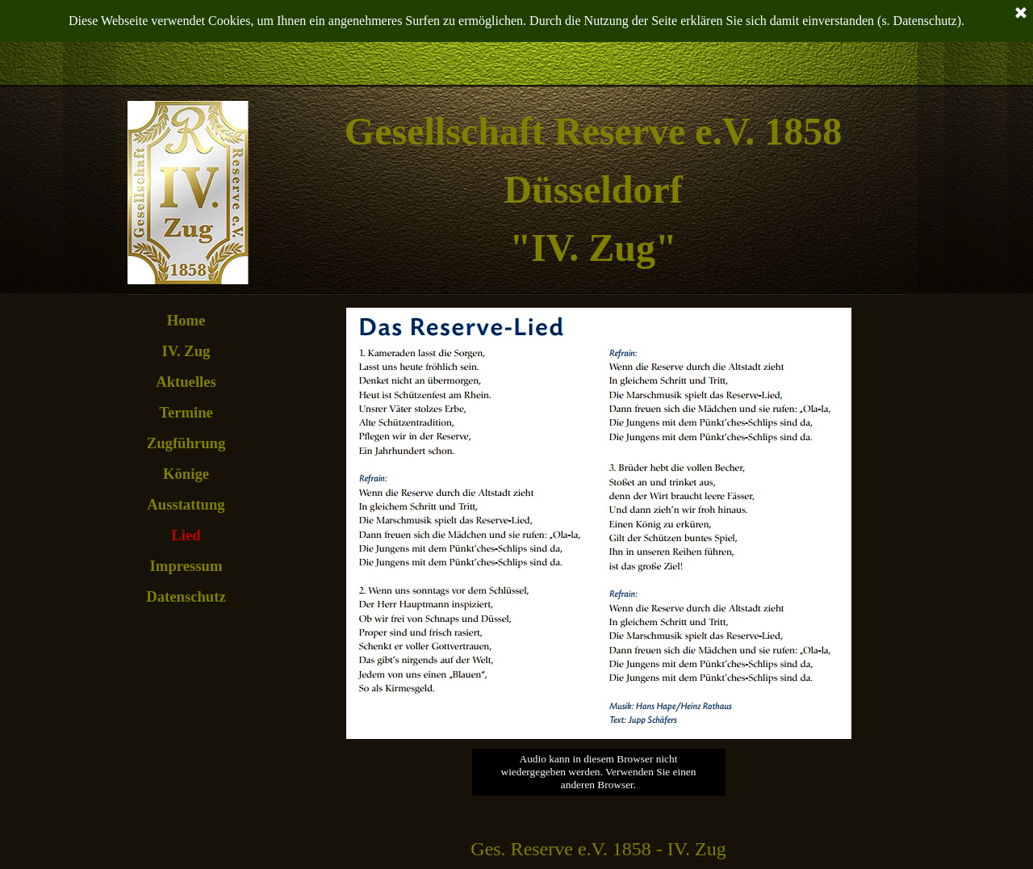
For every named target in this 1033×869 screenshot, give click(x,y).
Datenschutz (185, 596)
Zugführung (186, 442)
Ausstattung (185, 504)
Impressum (186, 565)
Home (186, 320)
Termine (186, 412)
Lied (185, 535)
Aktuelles (186, 381)
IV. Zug (186, 350)
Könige (186, 473)
